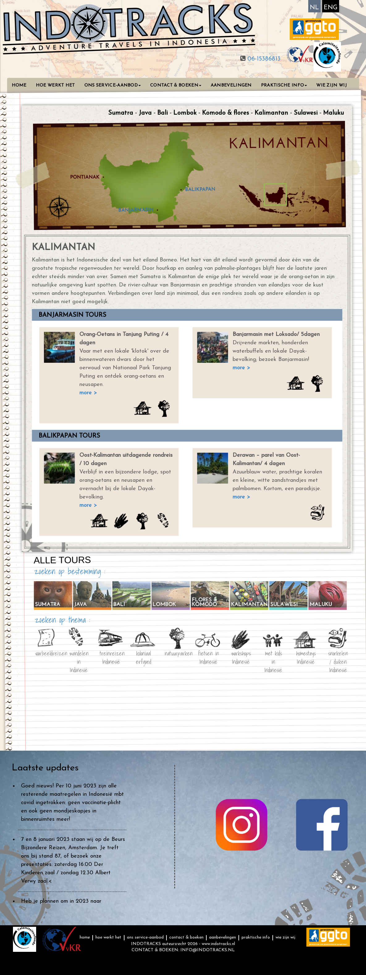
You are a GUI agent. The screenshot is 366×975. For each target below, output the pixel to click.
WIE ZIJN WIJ (331, 85)
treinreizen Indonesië (111, 656)
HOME (19, 85)
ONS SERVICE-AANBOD (112, 85)
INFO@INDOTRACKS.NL (207, 950)
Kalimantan (271, 113)
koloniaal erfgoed (143, 656)
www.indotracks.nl (218, 944)
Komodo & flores (225, 113)
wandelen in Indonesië (78, 656)
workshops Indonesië (241, 656)
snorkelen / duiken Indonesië (338, 656)
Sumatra (120, 113)
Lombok (184, 113)
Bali (162, 113)
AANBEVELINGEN (231, 85)
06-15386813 (263, 59)
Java (145, 113)
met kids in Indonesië (273, 656)
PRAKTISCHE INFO (284, 85)
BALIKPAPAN (200, 189)
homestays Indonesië (305, 656)
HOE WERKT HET (55, 85)
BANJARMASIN (135, 210)
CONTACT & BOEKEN (175, 85)
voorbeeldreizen (46, 653)
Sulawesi (306, 113)
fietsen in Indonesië (208, 656)
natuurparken (176, 653)
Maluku (333, 113)
